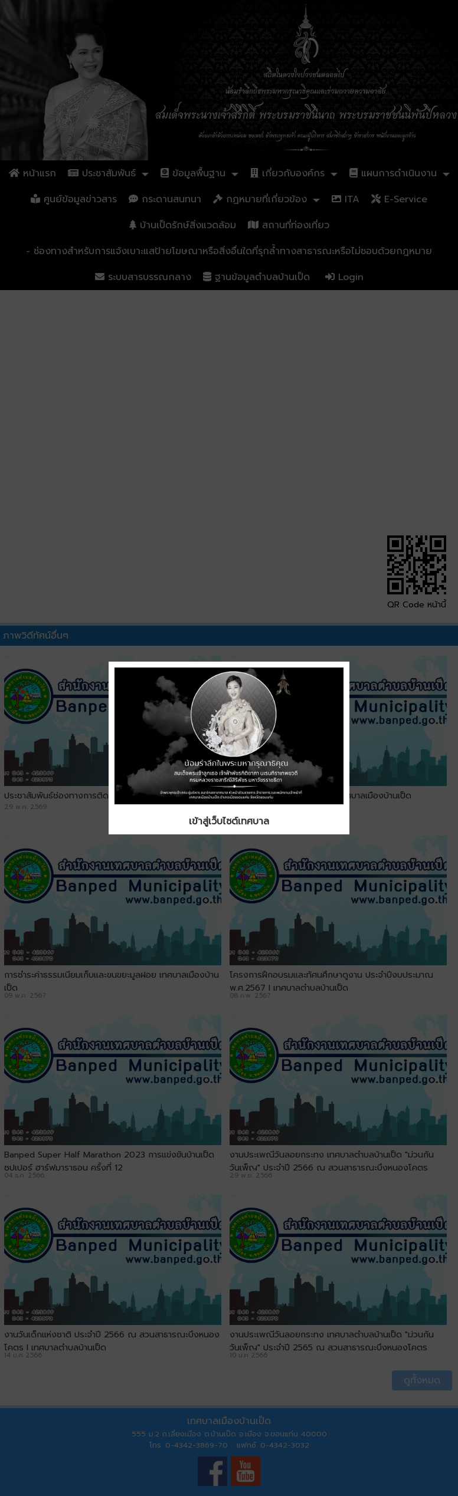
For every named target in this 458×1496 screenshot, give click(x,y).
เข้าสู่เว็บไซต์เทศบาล (229, 821)
